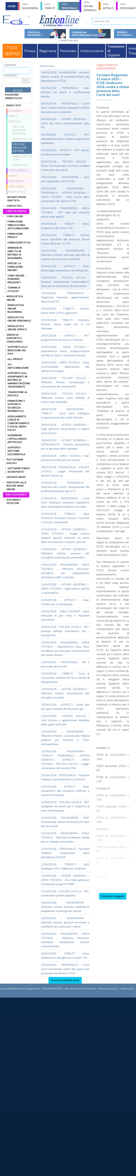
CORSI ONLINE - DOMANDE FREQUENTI (16, 279)
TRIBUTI (49, 6)
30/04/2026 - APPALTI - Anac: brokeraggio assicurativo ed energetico (65, 268)
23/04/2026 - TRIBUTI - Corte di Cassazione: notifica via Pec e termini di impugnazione (65, 678)
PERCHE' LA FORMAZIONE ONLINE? (15, 267)
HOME (12, 6)
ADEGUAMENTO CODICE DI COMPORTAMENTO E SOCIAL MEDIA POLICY (18, 423)
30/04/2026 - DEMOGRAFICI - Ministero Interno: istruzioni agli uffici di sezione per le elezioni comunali (65, 255)
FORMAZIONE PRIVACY (15, 235)
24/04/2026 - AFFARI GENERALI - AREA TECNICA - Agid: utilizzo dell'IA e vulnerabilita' (65, 589)
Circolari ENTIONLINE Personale (19, 130)
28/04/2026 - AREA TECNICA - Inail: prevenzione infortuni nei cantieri (65, 458)
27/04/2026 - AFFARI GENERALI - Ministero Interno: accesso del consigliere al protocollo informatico (65, 553)
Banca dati (13, 105)
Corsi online (14, 216)
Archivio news (16, 477)
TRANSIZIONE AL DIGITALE (17, 394)
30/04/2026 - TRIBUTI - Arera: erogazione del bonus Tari (65, 226)
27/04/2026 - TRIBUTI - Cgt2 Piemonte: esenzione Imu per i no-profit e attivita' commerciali (65, 518)
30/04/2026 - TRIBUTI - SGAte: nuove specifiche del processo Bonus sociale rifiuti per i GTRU (65, 239)
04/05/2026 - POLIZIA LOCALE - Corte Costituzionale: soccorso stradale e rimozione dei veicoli (65, 166)
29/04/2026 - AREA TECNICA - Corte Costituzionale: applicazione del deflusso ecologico (65, 367)
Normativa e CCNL (23, 139)
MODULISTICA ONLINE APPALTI (17, 328)
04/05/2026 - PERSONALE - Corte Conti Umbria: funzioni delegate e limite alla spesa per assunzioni (65, 108)
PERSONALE (69, 6)
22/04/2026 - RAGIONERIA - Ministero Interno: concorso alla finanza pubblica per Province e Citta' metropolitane (65, 738)
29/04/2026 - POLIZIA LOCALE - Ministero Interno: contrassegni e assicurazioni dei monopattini (65, 382)
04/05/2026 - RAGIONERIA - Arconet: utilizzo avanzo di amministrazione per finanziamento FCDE (65, 77)
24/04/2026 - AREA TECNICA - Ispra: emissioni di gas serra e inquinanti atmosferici (65, 615)
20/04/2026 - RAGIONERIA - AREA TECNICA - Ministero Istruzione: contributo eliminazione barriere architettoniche (65, 940)
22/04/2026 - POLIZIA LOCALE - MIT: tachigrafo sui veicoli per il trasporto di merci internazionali (65, 806)
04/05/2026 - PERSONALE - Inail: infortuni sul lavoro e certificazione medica (65, 92)
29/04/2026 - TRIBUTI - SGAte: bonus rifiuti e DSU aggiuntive (65, 311)
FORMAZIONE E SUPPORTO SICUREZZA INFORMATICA (16, 406)
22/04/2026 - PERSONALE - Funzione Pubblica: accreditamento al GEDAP (65, 777)
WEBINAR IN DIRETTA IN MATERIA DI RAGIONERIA (14, 253)
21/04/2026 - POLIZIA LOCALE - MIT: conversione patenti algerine (65, 893)
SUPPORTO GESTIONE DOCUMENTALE (16, 451)
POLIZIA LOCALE (17, 191)
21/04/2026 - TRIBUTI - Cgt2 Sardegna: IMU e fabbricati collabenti (65, 867)
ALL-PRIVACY (15, 359)
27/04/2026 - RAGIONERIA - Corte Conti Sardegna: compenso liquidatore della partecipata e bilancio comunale (65, 502)
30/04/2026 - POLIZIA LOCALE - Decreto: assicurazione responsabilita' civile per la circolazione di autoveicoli (65, 282)
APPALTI (108, 6)
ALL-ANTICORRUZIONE (18, 366)
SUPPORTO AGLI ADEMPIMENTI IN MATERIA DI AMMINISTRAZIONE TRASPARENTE (18, 380)
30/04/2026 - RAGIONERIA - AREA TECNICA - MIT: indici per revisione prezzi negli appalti (65, 212)
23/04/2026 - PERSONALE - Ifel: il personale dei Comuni (65, 664)
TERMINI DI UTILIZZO (13, 289)
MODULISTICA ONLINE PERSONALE (19, 319)
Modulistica (20, 165)
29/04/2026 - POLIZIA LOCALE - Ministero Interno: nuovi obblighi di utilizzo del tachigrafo (65, 398)
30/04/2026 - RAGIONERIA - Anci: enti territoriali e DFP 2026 (65, 179)
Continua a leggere (112, 896)
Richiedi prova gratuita (16, 199)
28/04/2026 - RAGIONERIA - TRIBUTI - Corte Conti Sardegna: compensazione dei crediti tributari (65, 413)
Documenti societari (13, 501)
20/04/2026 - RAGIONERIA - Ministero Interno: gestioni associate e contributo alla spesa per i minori (65, 922)
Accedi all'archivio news (65, 980)
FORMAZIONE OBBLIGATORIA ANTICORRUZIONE (18, 225)
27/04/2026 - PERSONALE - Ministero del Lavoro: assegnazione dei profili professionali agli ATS (65, 487)
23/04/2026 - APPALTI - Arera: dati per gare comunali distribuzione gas (65, 707)
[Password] (13, 80)
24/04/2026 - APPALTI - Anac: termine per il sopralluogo (65, 602)
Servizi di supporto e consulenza (14, 338)
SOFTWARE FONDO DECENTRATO (18, 470)
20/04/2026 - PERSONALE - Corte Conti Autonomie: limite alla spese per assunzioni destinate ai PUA (65, 969)
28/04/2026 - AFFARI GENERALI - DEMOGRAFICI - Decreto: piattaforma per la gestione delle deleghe (65, 444)
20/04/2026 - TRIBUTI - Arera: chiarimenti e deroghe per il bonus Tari (65, 956)
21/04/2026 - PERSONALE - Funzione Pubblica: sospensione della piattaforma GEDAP (65, 853)
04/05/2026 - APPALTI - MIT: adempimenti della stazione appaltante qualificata (65, 139)
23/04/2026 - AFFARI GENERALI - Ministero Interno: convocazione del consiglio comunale (65, 693)
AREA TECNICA (16, 186)
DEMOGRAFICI (16, 181)
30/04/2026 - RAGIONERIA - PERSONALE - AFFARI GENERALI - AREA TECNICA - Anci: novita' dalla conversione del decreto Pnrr (65, 195)
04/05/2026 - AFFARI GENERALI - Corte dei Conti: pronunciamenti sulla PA (65, 123)
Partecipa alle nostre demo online (16, 486)
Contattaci (14, 206)
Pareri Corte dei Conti (23, 158)
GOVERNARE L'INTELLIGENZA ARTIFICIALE (17, 439)
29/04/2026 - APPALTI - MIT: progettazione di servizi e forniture (65, 338)
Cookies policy (127, 988)
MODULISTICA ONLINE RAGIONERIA (15, 309)
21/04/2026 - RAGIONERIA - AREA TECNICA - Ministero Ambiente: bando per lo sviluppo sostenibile (65, 837)
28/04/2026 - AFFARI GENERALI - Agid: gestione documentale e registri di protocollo (65, 429)
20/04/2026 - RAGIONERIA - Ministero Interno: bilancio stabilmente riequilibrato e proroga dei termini (65, 907)
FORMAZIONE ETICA (19, 242)
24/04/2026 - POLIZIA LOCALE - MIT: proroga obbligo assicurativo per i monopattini (65, 631)
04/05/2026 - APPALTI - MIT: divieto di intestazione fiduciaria (65, 152)
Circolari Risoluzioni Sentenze (19, 148)
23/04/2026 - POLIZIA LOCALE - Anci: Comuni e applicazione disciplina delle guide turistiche (65, 720)
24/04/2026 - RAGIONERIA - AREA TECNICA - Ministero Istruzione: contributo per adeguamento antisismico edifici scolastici (65, 571)
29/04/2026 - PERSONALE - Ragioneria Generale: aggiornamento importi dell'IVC (65, 297)
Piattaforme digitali (14, 461)
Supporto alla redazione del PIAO (17, 350)
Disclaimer (90, 988)
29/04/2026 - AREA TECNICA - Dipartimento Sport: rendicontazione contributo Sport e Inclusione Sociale (65, 351)
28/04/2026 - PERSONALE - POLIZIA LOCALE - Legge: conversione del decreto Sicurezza (65, 471)
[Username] (17, 70)
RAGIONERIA (30, 6)
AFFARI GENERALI (90, 6)
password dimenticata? (13, 96)
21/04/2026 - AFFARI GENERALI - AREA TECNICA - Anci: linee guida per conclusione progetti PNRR (65, 880)
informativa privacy (108, 988)
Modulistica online (14, 298)
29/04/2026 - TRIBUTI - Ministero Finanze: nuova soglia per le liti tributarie (65, 324)
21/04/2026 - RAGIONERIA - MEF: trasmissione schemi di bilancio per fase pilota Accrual (65, 822)
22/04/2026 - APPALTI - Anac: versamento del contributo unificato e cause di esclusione (65, 791)
